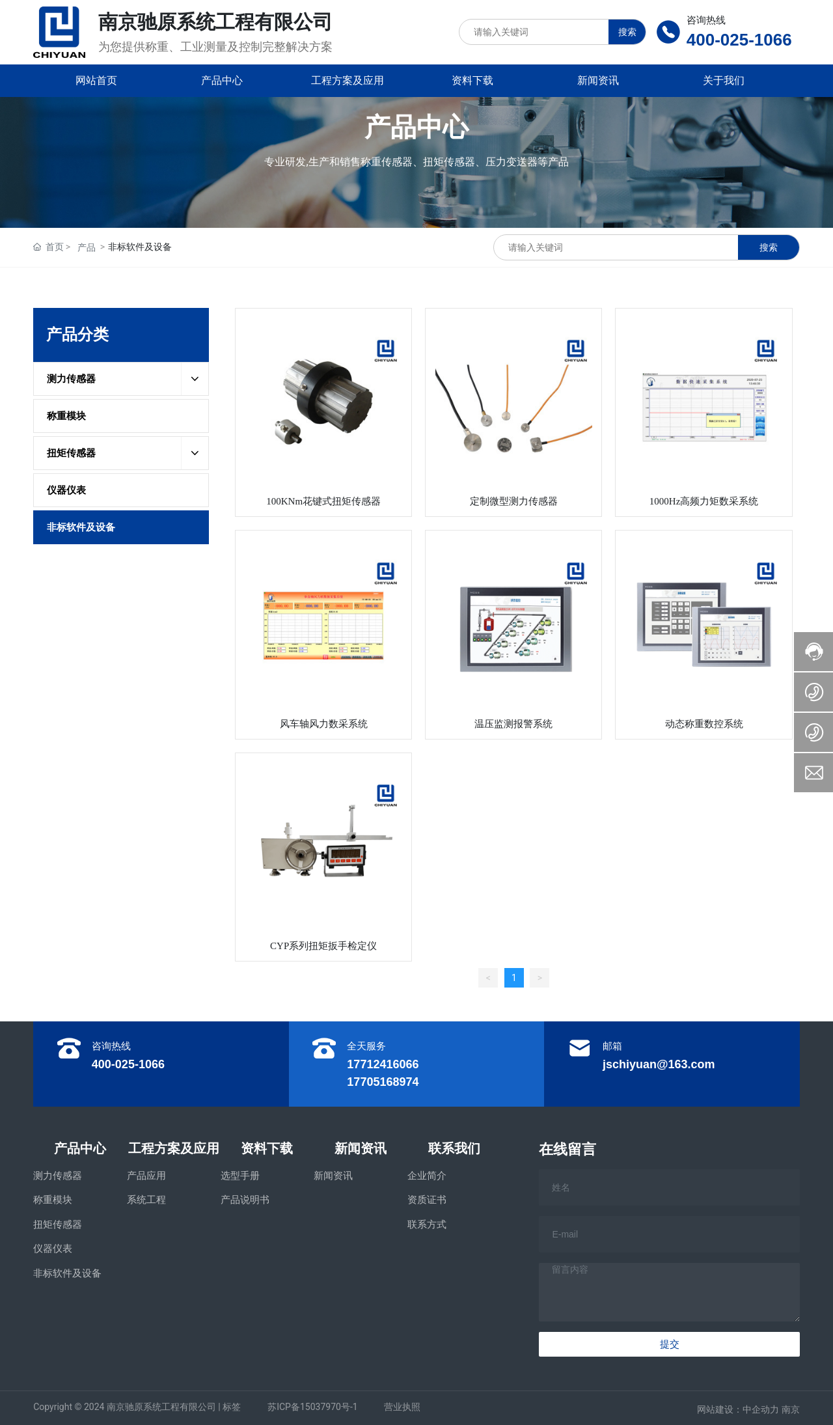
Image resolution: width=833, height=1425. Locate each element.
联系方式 (426, 1224)
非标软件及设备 (67, 1273)
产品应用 (146, 1176)
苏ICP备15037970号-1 (312, 1407)
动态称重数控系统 (704, 724)
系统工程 (146, 1200)
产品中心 (80, 1148)
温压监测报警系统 (513, 724)
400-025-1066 (739, 39)
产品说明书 (245, 1200)
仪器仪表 (52, 1248)
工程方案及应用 (173, 1148)
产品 (86, 247)
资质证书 (426, 1200)
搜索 (627, 32)
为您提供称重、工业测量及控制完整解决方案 (215, 46)
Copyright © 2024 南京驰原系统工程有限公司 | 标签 (137, 1407)
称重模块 (52, 1200)
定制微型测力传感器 (514, 501)
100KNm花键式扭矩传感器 (323, 501)
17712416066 (382, 1064)
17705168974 (382, 1081)
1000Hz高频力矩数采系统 (704, 501)
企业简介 (426, 1176)
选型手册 (240, 1176)
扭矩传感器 (57, 1224)
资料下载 (267, 1148)
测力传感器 (57, 1176)
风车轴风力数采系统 (324, 724)
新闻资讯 (361, 1148)
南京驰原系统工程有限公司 (215, 21)
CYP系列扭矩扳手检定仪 (323, 946)
